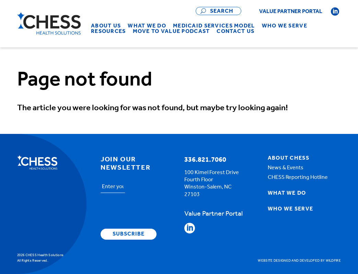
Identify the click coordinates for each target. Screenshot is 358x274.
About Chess (288, 158)
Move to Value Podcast (171, 31)
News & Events (285, 168)
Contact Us (235, 31)
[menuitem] (106, 26)
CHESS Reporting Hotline (298, 177)
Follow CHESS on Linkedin (335, 12)
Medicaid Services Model (214, 26)
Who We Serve (284, 26)
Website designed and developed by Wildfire (299, 261)
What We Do (147, 26)
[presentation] (153, 211)
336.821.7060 (205, 160)
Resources (108, 31)
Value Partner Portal (290, 11)
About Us (106, 26)
